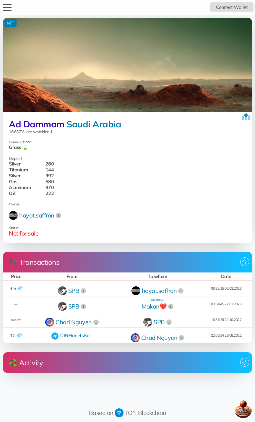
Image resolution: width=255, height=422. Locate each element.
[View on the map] (246, 117)
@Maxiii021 (157, 300)
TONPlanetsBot (75, 335)
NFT (10, 23)
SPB (73, 290)
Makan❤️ (154, 306)
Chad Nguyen (74, 322)
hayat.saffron (36, 215)
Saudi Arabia (93, 124)
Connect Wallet (232, 7)
